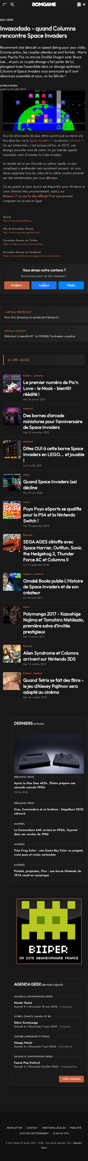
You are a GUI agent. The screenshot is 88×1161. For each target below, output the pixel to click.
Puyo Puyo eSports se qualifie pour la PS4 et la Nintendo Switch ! (52, 515)
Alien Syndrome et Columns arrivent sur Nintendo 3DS (51, 656)
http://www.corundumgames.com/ (22, 232)
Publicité (75, 1127)
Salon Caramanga (26, 1022)
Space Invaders (39, 140)
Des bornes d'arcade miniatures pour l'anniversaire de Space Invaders (52, 421)
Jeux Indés (6, 20)
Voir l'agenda (71, 1079)
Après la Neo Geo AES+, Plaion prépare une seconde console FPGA (44, 785)
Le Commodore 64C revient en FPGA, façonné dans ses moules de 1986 (45, 832)
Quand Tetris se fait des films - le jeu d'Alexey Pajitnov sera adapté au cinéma (53, 686)
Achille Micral (9, 85)
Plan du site (61, 1133)
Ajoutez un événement (34, 1133)
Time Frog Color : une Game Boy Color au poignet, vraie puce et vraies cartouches (48, 852)
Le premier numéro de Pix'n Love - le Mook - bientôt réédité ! (50, 388)
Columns (74, 140)
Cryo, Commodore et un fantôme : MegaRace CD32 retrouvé (48, 811)
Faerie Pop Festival (27, 1063)
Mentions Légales (54, 1127)
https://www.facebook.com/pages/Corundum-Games (32, 256)
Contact (32, 1127)
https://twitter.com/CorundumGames (23, 244)
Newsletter (14, 1127)
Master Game (23, 1003)
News (44, 1147)
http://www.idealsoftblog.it (17, 221)
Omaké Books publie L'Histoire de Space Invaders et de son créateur (53, 587)
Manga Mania (23, 1042)
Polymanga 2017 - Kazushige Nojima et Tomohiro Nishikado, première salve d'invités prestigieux (53, 623)
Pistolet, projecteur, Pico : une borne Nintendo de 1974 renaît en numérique (47, 873)
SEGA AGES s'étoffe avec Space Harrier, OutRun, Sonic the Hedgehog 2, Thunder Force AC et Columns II (52, 551)
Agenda (77, 1143)
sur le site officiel (35, 196)
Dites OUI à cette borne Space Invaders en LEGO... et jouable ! (53, 454)
